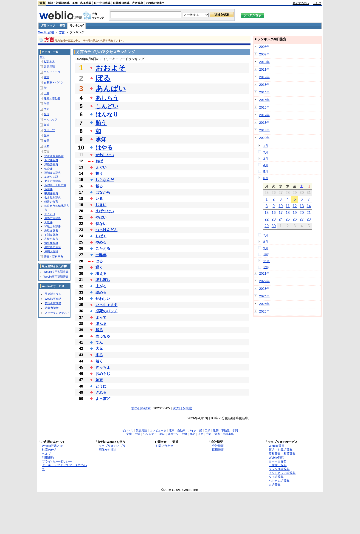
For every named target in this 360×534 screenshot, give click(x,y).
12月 (266, 267)
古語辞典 (137, 3)
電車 (46, 77)
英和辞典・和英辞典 (282, 453)
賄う (101, 123)
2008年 (264, 47)
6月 (265, 178)
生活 (46, 114)
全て (42, 57)
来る (99, 355)
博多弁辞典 (51, 243)
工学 (46, 93)
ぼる (103, 78)
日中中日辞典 (102, 3)
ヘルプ (317, 3)
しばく (101, 236)
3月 (265, 159)
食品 (46, 140)
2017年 (264, 115)
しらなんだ (105, 180)
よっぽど (103, 399)
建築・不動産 (52, 98)
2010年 (264, 62)
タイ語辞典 (276, 477)
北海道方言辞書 (54, 156)
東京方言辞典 (52, 181)
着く (99, 361)
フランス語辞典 (279, 469)
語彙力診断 (52, 308)
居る (99, 330)
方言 (62, 32)
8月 (265, 242)
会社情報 (218, 446)
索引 (62, 25)
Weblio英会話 (53, 298)
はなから (103, 192)
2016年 (264, 107)
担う (99, 173)
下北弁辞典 (51, 160)
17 (280, 213)
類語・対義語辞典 (59, 3)
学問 (46, 103)
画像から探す (108, 449)
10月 (266, 254)
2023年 (264, 288)
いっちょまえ (107, 305)
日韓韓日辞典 (121, 3)
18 (288, 213)
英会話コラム (53, 294)
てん (99, 342)
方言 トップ (48, 25)
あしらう (107, 98)
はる (99, 261)
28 (309, 219)
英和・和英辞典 (81, 3)
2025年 (264, 304)
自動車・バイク (53, 82)
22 (266, 219)
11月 (266, 261)
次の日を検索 (182, 408)
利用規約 (48, 457)
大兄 (99, 348)
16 (274, 213)
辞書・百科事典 (53, 256)
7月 (265, 235)
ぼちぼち (103, 280)
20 (302, 213)
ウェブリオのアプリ (112, 446)
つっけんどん (107, 230)
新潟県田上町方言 (55, 185)
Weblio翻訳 (276, 457)
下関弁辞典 (51, 234)
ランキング (76, 25)
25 (288, 219)
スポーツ (49, 130)
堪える (101, 274)
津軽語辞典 (51, 164)
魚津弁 (48, 189)
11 (288, 206)
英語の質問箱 (53, 303)
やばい (101, 217)
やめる (101, 242)
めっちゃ (103, 336)
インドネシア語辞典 (282, 473)
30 (274, 226)
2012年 (264, 77)
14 (309, 206)
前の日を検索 (141, 408)
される (101, 392)
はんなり (107, 114)
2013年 (264, 84)
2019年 (264, 130)
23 (274, 219)
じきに (101, 205)
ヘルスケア (51, 119)
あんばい (111, 88)
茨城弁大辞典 (52, 172)
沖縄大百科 (51, 251)
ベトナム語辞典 (279, 480)
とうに (101, 386)
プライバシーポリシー (57, 461)
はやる (104, 147)
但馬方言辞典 (52, 218)
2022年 (264, 281)
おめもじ (103, 374)
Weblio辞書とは (52, 446)
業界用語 (49, 66)
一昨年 (101, 255)
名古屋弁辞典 (52, 197)
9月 (265, 248)
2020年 (264, 138)
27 (302, 219)
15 (266, 213)
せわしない (105, 155)
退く (99, 267)
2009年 (264, 54)
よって (101, 317)
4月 (265, 165)
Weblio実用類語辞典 (56, 271)
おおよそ (111, 68)
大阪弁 (48, 222)
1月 (265, 146)
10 (280, 206)
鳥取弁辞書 (51, 230)
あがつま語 (51, 176)
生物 (46, 135)
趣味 (46, 124)
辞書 (42, 3)
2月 (265, 152)
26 (295, 219)
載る (99, 186)
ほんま (101, 324)
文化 (46, 109)
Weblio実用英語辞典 (56, 276)
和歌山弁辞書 (52, 226)
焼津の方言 (51, 201)
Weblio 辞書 (46, 32)
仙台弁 (48, 168)
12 (295, 206)
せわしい (103, 299)
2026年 (264, 311)
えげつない (105, 211)
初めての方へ (301, 3)
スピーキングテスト (57, 312)
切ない (101, 224)
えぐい (101, 167)
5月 (265, 171)
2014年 (264, 92)
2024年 (264, 296)
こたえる (103, 248)
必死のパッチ (107, 311)
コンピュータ (52, 72)
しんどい (107, 106)
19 (295, 213)
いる (99, 199)
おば (99, 161)
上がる (101, 286)
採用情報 (218, 449)
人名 (46, 146)
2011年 (264, 69)
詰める (101, 292)
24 (280, 219)
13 (302, 206)
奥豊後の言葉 (52, 247)
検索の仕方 (49, 449)
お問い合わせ (164, 446)
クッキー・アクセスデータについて (64, 467)
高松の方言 (51, 239)
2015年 (264, 100)
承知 (101, 139)
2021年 (264, 273)
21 (309, 213)
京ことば (49, 214)
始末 (99, 380)
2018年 (264, 122)
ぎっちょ (103, 367)
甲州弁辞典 (51, 193)
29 (266, 226)
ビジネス (49, 61)
